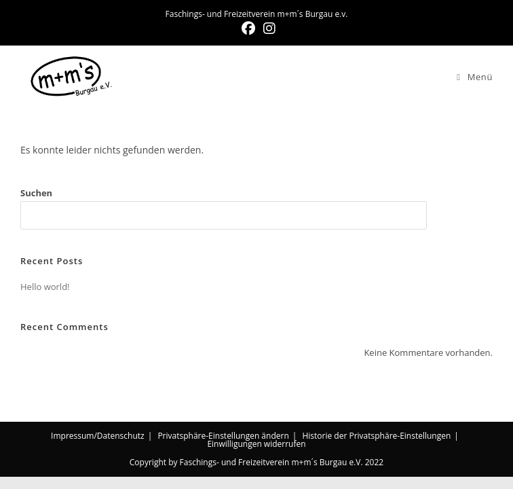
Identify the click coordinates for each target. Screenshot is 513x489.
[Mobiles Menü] (475, 77)
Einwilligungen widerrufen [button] (256, 444)
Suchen (36, 193)
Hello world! (45, 286)
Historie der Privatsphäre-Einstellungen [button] (376, 435)
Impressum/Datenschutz (98, 435)
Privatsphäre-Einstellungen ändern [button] (222, 435)
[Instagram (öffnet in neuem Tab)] (267, 28)
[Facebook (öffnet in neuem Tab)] (248, 28)
